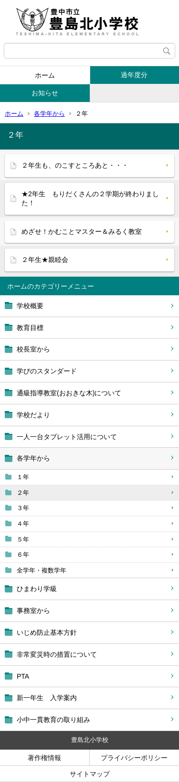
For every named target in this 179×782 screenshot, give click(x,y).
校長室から (33, 349)
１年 (23, 477)
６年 (23, 554)
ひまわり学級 (37, 588)
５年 (23, 539)
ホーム (45, 75)
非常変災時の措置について (57, 654)
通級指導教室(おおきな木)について (69, 393)
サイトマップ (90, 774)
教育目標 (30, 327)
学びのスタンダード (47, 371)
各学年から (49, 113)
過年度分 (134, 75)
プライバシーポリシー (134, 758)
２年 (23, 492)
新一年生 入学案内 (47, 698)
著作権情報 (44, 758)
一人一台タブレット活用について (67, 437)
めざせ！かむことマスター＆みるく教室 (81, 231)
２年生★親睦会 (44, 259)
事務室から (33, 610)
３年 (23, 507)
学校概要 (30, 306)
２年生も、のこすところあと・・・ (74, 165)
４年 (23, 523)
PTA (23, 676)
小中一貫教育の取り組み (53, 719)
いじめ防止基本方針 (47, 632)
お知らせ (45, 93)
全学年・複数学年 (41, 570)
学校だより (33, 415)
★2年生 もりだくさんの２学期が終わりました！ (90, 198)
